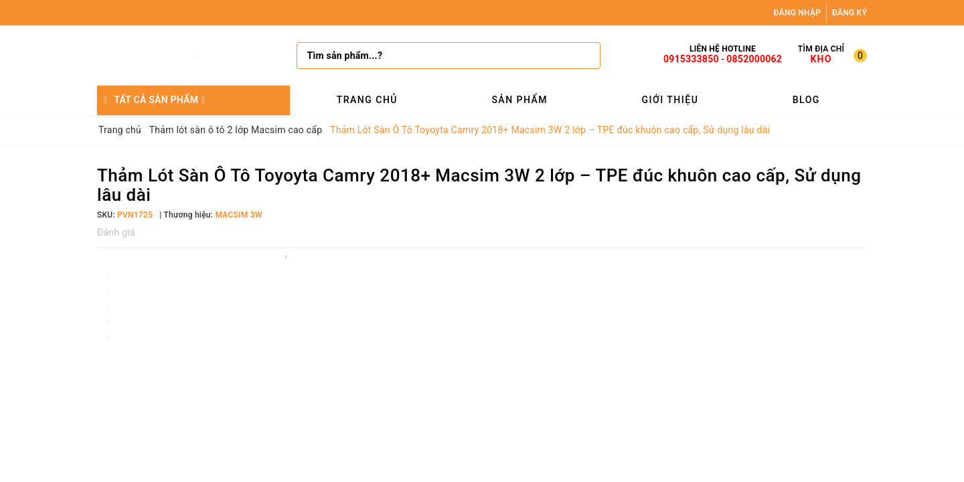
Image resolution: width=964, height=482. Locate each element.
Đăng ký (849, 12)
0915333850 (691, 59)
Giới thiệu (669, 99)
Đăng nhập (797, 12)
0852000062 (754, 59)
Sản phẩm (519, 99)
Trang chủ (367, 99)
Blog (806, 99)
